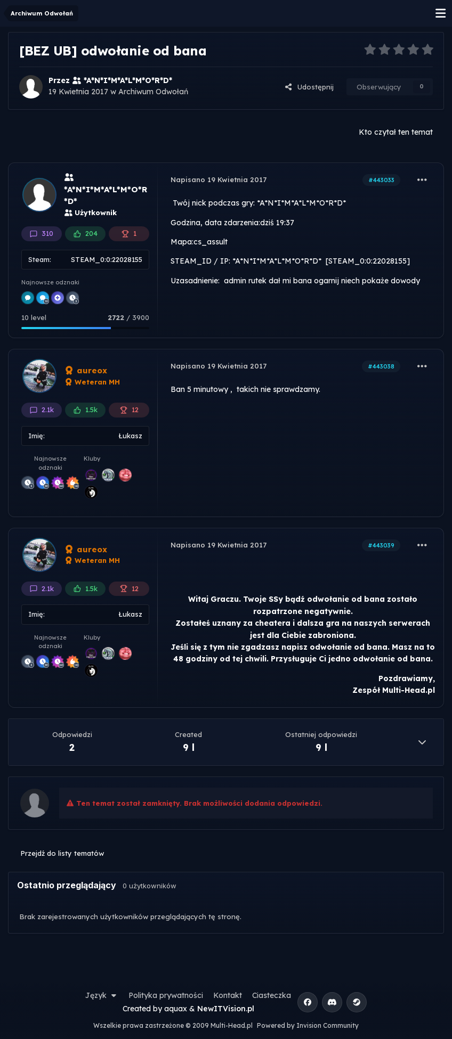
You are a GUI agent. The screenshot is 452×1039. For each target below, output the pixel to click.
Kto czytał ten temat (396, 132)
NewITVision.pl (225, 1008)
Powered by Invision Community (308, 1025)
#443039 (381, 545)
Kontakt (227, 995)
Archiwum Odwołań (153, 91)
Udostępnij (309, 87)
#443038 (381, 366)
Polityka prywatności (165, 995)
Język (101, 995)
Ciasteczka (271, 995)
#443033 (381, 180)
